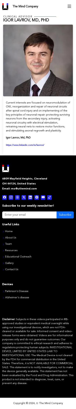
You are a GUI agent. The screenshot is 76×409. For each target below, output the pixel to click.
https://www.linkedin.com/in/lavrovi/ (25, 145)
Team (8, 244)
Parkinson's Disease (16, 291)
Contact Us (11, 269)
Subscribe (65, 214)
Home (9, 231)
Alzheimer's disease (17, 297)
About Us (10, 238)
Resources (11, 250)
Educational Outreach (18, 257)
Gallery (9, 263)
